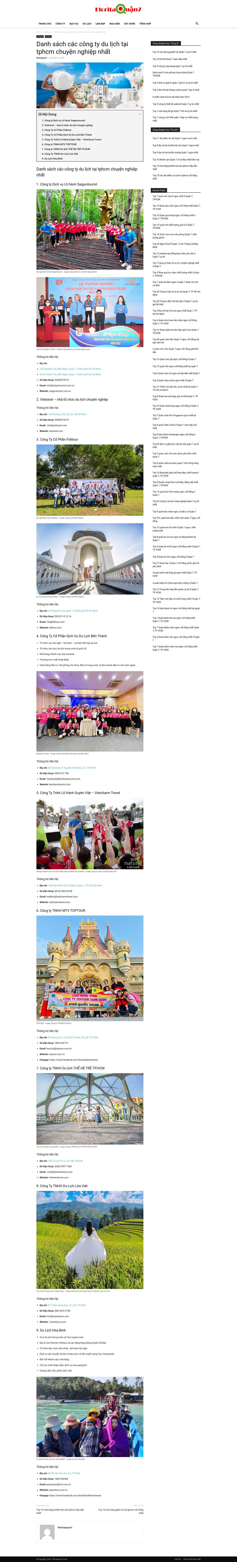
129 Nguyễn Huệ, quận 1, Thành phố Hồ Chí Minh (73, 610)
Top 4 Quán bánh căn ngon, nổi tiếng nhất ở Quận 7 (176, 638)
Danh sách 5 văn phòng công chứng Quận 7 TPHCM (173, 74)
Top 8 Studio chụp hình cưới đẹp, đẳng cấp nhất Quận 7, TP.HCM (175, 484)
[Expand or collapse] (140, 114)
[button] (197, 23)
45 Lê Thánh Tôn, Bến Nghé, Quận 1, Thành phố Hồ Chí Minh (70, 374)
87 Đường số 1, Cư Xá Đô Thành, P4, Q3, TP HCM (73, 1037)
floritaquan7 (41, 58)
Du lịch (87, 23)
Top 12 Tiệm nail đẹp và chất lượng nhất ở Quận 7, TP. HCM (176, 600)
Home (39, 32)
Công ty (60, 23)
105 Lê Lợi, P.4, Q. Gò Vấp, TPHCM (65, 1161)
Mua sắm (114, 23)
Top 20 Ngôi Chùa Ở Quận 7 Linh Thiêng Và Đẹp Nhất (175, 245)
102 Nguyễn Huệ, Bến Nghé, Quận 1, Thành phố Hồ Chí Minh (70, 369)
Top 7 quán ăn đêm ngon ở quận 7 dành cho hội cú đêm (175, 284)
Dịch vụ (73, 23)
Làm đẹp (100, 23)
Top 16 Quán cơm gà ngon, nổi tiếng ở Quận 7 (174, 359)
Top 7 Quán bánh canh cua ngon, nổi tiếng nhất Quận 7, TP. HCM (175, 648)
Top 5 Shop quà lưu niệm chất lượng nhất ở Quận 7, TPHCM (176, 274)
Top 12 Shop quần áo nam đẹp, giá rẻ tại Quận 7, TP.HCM (176, 331)
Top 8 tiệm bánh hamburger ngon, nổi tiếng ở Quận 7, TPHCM (174, 436)
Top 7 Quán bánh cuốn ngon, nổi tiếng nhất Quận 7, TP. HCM (176, 629)
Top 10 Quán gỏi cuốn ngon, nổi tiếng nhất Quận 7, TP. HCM (177, 207)
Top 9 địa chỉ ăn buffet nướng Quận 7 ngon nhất (175, 152)
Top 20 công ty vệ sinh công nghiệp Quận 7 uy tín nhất (176, 503)
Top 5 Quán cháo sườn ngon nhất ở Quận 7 (173, 380)
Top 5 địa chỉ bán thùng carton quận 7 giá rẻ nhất (176, 90)
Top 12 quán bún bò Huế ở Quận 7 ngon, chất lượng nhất (174, 529)
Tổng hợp (145, 23)
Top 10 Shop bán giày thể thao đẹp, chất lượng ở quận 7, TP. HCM (176, 474)
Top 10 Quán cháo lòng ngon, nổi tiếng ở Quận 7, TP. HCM (176, 407)
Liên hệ (177, 1559)
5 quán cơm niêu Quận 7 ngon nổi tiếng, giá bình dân (175, 350)
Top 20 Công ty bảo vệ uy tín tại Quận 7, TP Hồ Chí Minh (176, 293)
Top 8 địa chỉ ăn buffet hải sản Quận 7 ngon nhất (176, 145)
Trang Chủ (45, 23)
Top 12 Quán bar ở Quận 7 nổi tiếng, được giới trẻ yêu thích (176, 565)
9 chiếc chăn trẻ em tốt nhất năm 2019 (171, 97)
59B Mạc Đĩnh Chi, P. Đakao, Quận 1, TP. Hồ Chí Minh (75, 885)
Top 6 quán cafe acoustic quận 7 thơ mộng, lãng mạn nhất (175, 465)
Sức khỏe (129, 23)
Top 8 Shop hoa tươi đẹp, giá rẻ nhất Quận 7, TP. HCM (175, 398)
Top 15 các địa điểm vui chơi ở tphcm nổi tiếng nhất (175, 177)
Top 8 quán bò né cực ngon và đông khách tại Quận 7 (174, 538)
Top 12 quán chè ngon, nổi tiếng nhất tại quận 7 (175, 366)
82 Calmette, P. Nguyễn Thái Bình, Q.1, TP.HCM (71, 767)
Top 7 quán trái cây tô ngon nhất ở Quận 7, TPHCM (173, 198)
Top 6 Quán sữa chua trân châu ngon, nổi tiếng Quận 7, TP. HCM (175, 322)
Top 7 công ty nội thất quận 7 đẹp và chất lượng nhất (175, 119)
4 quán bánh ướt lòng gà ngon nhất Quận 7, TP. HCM (175, 574)
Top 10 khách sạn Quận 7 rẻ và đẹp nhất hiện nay (176, 159)
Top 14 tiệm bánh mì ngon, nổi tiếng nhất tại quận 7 (176, 610)
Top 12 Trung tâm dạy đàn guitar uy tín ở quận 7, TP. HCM (176, 591)
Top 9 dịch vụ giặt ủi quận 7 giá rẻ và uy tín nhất (175, 83)
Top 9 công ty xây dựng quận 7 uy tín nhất (172, 66)
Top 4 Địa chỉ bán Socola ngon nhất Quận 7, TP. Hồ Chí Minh (175, 312)
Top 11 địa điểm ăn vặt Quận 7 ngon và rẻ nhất (175, 138)
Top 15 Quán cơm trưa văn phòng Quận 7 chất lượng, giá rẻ (174, 236)
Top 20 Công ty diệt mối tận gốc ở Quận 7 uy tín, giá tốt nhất (175, 303)
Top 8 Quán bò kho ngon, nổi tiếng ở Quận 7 (173, 557)
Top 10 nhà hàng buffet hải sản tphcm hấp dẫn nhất (60, 1511)
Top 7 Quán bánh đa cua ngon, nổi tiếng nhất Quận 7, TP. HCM (174, 619)
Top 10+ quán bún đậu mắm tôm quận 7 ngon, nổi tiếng (176, 519)
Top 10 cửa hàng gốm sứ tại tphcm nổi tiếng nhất (120, 1511)
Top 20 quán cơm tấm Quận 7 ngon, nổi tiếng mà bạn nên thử (176, 341)
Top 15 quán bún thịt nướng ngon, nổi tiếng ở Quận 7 (174, 493)
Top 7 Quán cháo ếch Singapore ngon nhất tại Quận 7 (174, 417)
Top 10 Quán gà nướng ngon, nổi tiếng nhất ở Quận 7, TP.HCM (174, 217)
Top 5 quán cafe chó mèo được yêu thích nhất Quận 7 (174, 455)
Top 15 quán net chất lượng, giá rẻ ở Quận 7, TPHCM (174, 226)
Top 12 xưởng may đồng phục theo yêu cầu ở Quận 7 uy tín (174, 255)
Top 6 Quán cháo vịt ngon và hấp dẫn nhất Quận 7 (176, 373)
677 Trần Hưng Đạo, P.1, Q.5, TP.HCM (67, 1305)
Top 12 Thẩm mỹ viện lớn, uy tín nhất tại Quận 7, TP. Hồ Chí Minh (175, 388)
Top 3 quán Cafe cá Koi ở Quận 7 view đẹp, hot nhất (175, 426)
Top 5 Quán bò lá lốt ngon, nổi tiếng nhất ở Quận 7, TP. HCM (177, 548)
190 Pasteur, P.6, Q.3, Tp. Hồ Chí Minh (67, 414)
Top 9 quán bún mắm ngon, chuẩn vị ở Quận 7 (174, 511)
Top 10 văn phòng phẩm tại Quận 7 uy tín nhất (174, 52)
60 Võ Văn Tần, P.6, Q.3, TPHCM (64, 1473)
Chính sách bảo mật (192, 1559)
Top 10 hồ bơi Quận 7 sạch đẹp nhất (170, 59)
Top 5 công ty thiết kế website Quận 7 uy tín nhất (176, 104)
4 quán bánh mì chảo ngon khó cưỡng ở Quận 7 (175, 583)
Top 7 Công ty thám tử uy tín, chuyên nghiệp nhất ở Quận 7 (176, 264)
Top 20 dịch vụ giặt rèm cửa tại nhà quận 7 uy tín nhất (176, 445)
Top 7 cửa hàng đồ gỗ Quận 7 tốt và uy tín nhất (175, 111)
